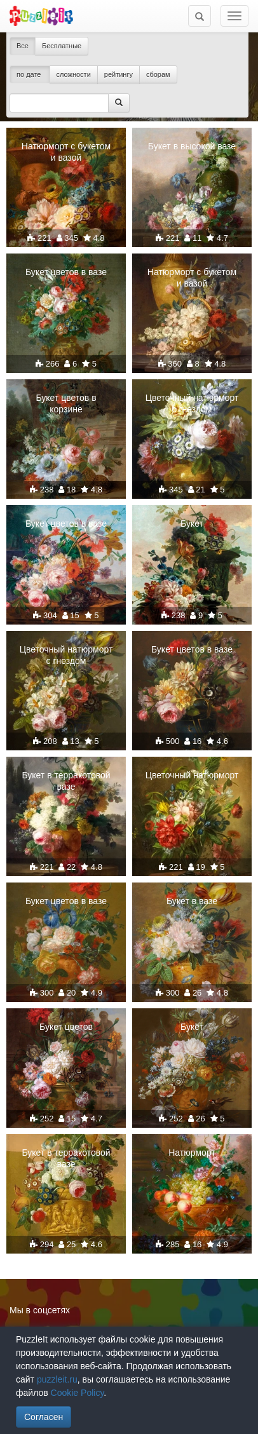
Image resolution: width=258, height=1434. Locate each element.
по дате (30, 74)
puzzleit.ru (57, 1379)
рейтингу (118, 74)
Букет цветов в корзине (66, 403)
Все (23, 46)
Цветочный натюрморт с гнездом (192, 403)
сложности (74, 74)
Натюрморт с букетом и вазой (66, 152)
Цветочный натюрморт (192, 775)
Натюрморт (191, 1152)
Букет (191, 523)
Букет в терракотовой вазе (66, 781)
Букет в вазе (191, 901)
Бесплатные (61, 46)
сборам (158, 74)
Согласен (43, 1417)
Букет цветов (66, 1027)
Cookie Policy (77, 1393)
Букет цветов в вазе (66, 272)
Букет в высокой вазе (192, 146)
